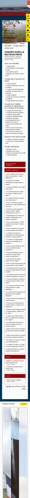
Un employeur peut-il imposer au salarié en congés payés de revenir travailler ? (15, 270)
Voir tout (23, 404)
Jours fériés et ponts (12, 72)
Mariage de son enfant (13, 151)
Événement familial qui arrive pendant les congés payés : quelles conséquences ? (14, 254)
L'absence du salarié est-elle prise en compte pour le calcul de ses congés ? (15, 317)
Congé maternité (11, 83)
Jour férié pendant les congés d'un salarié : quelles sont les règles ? (14, 193)
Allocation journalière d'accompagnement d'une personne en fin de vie (12, 120)
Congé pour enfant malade (14, 110)
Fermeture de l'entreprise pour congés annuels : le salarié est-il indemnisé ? (15, 304)
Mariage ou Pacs (11, 149)
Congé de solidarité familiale (15, 116)
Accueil (7, 31)
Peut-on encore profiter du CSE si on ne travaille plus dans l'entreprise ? (15, 247)
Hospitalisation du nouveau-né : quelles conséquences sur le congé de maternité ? (15, 217)
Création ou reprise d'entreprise (15, 139)
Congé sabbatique (12, 155)
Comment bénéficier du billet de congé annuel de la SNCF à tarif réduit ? (15, 281)
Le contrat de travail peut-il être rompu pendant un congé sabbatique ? (15, 287)
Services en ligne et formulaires (11, 164)
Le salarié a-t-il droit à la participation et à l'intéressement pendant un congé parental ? (15, 235)
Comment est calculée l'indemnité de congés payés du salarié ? (14, 182)
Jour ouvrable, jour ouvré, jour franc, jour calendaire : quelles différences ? (15, 176)
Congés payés (11, 66)
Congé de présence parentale (15, 112)
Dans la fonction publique (14, 380)
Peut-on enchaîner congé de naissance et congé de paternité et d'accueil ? (15, 204)
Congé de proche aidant (13, 114)
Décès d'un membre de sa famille (16, 153)
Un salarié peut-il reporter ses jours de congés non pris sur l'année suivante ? (14, 324)
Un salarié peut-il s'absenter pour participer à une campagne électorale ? (15, 293)
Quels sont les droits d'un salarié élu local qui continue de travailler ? (15, 330)
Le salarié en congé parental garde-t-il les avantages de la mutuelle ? (14, 241)
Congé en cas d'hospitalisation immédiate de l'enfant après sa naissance (14, 91)
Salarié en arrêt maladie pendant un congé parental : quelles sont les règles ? (15, 311)
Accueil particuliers (11, 43)
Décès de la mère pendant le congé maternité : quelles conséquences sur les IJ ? (14, 211)
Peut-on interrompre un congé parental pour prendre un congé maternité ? (15, 224)
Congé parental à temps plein (15, 100)
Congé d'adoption (12, 95)
